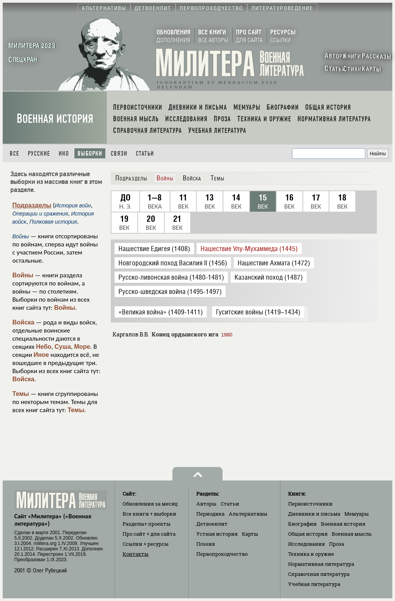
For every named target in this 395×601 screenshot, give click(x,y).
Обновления (150, 503)
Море (82, 346)
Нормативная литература (321, 563)
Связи (119, 153)
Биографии (302, 523)
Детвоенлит (212, 523)
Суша (62, 346)
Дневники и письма (314, 513)
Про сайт (149, 533)
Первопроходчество (222, 553)
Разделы (146, 523)
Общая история (307, 533)
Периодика (210, 513)
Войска (23, 322)
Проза (336, 543)
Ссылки (146, 543)
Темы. (77, 410)
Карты (250, 533)
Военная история (55, 119)
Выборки (90, 153)
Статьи (145, 153)
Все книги (149, 513)
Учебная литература (314, 584)
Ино (64, 153)
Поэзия (205, 543)
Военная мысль (352, 533)
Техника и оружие (311, 553)
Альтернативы (248, 513)
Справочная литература (318, 573)
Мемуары (356, 513)
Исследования (306, 543)
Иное (41, 354)
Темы (20, 393)
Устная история (217, 533)
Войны (23, 275)
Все (14, 153)
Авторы (206, 503)
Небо (43, 346)
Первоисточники (310, 503)
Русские (39, 153)
